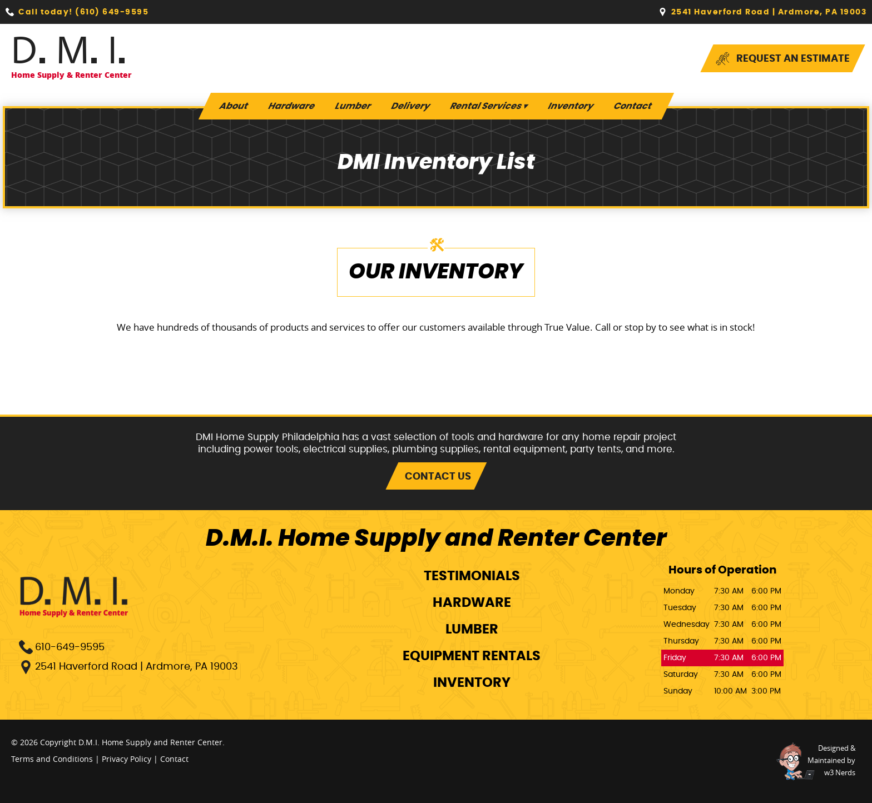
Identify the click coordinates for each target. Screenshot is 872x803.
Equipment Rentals (472, 656)
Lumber (353, 106)
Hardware (291, 106)
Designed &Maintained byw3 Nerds (831, 760)
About (233, 106)
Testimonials (472, 576)
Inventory (570, 106)
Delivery (410, 106)
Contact (632, 106)
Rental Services (488, 106)
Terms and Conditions (52, 759)
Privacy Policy (126, 759)
